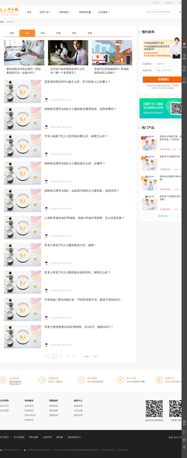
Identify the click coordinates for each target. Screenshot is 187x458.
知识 (43, 33)
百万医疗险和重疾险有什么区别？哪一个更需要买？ (68, 58)
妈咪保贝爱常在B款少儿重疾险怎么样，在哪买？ (68, 173)
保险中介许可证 (108, 450)
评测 (58, 33)
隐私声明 (78, 415)
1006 (86, 357)
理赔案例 (53, 415)
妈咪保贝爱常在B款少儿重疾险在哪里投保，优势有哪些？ (68, 118)
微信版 (59, 437)
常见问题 (78, 410)
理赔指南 (53, 406)
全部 (12, 33)
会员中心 (156, 3)
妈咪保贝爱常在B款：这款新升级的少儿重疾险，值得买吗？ (68, 200)
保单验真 (29, 410)
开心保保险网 (9, 11)
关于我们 (4, 437)
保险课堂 (85, 12)
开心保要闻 (19, 437)
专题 (89, 33)
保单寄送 (29, 420)
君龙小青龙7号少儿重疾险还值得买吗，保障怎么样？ (68, 282)
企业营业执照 (122, 450)
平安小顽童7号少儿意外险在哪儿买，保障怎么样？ (68, 146)
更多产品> (163, 216)
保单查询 (29, 406)
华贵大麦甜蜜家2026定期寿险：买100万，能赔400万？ (68, 336)
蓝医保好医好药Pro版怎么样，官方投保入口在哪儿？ (68, 91)
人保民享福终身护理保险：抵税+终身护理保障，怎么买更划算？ (68, 227)
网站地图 (33, 437)
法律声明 (47, 437)
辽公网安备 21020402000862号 (37, 450)
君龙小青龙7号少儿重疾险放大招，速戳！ (68, 255)
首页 (29, 12)
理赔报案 (53, 410)
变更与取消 (30, 415)
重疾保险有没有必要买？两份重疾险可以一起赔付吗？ (24, 58)
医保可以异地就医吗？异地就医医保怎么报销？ (112, 58)
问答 (74, 33)
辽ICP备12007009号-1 (10, 450)
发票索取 (78, 406)
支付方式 (4, 406)
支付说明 (4, 410)
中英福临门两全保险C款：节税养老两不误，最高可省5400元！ (68, 309)
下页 (95, 357)
